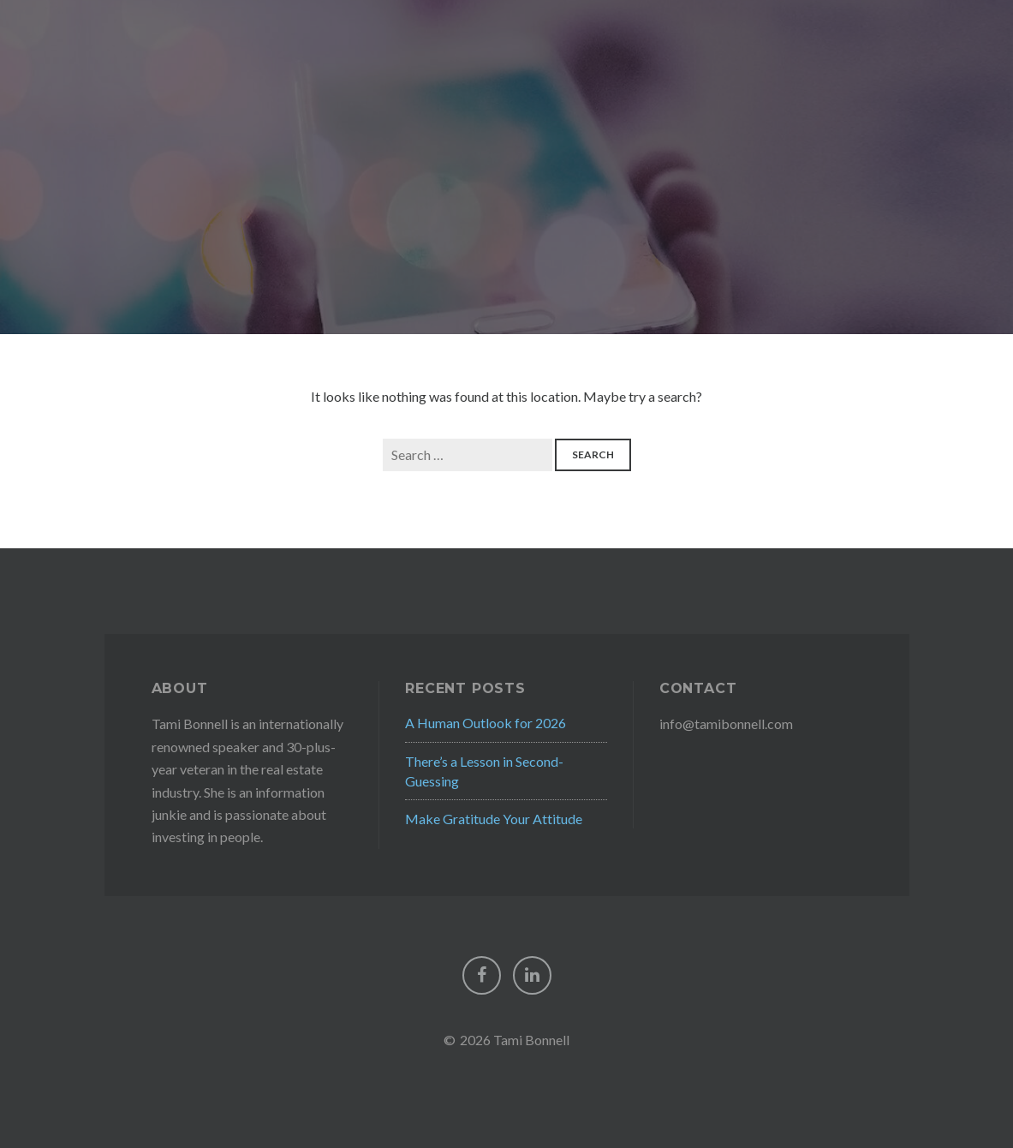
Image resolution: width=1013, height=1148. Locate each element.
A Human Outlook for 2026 (485, 723)
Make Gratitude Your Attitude (493, 818)
